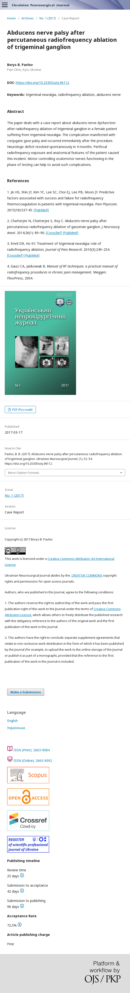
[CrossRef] (54, 232)
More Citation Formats (23, 472)
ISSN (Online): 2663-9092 (33, 760)
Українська (16, 728)
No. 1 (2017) (47, 18)
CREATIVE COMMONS (86, 575)
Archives (27, 18)
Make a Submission (25, 692)
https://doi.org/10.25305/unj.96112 (42, 82)
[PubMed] (41, 210)
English (12, 720)
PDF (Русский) (22, 409)
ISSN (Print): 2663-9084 (32, 750)
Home (11, 18)
